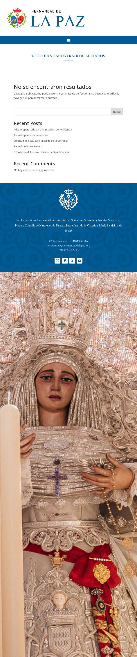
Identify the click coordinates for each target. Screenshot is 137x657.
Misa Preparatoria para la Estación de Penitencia (43, 129)
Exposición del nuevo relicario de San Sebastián (42, 152)
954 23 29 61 (71, 250)
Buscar (117, 111)
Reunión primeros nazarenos (31, 135)
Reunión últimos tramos (28, 146)
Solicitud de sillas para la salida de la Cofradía (41, 140)
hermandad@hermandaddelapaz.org (68, 245)
